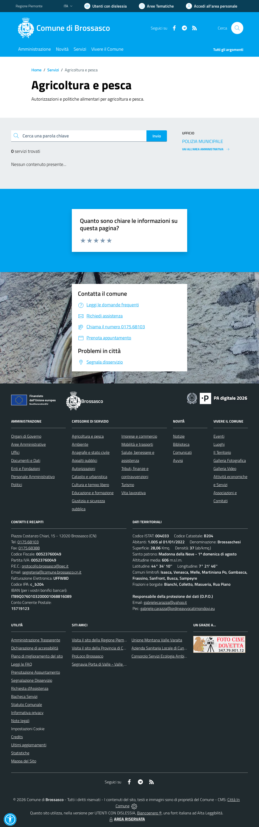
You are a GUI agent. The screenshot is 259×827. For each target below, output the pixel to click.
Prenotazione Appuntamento (35, 672)
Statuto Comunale (26, 704)
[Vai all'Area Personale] (211, 6)
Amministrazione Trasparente (35, 640)
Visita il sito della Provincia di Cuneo (102, 648)
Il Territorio (222, 452)
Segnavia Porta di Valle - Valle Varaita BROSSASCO (115, 664)
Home (36, 70)
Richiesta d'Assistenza (29, 688)
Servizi (53, 70)
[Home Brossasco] (66, 28)
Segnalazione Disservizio (31, 680)
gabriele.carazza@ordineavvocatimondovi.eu (177, 608)
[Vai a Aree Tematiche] (156, 6)
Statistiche (20, 753)
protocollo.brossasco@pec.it (45, 566)
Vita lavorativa (133, 493)
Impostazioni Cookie (28, 729)
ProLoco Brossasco (87, 656)
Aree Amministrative (28, 444)
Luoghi (219, 444)
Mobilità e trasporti (137, 444)
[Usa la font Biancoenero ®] (105, 6)
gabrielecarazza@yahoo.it (165, 602)
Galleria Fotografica (229, 460)
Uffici (15, 452)
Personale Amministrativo (33, 477)
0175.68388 (29, 548)
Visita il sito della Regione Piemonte (102, 640)
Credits (17, 737)
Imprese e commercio (139, 436)
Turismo (127, 485)
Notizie (179, 436)
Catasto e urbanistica (89, 477)
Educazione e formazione (93, 493)
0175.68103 (28, 542)
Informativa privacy (27, 713)
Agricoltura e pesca (88, 436)
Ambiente (80, 444)
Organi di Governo (26, 436)
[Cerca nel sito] (237, 28)
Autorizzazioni (83, 468)
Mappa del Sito (23, 761)
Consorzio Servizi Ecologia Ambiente (162, 656)
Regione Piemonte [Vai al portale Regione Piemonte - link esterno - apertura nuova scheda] (29, 6)
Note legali (20, 721)
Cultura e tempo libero (90, 485)
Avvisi (178, 460)
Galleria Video (224, 468)
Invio (157, 136)
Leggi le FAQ (21, 664)
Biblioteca (181, 444)
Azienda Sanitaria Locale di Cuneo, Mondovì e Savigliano (179, 648)
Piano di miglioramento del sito (37, 656)
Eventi (218, 436)
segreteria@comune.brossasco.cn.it (51, 572)
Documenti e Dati (25, 460)
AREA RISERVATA (126, 819)
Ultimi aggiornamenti (28, 745)
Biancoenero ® (149, 813)
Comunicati (182, 452)
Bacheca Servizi (24, 696)
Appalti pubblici (84, 460)
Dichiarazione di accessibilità (34, 648)
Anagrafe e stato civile (91, 452)
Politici (16, 485)
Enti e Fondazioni (25, 468)
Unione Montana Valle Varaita (157, 640)
